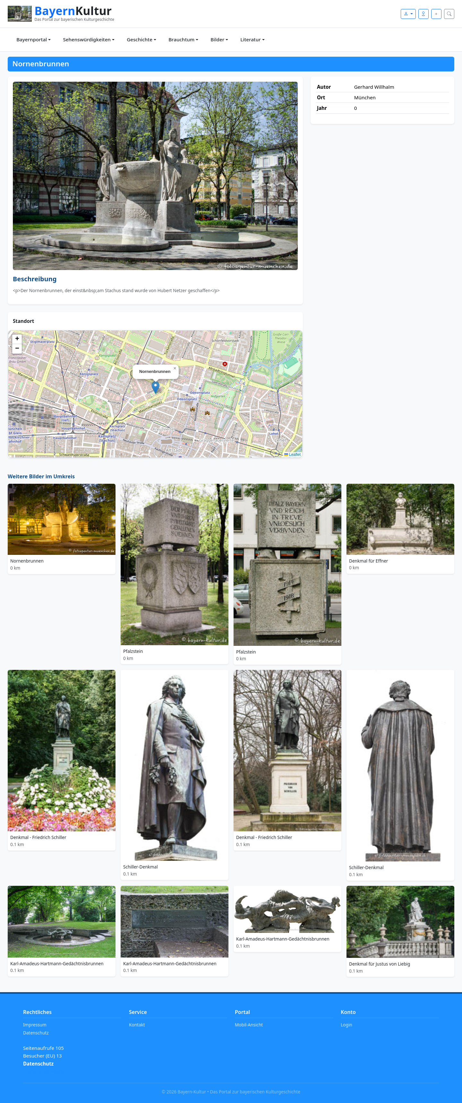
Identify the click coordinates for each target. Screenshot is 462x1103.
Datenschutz (36, 1033)
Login (346, 1025)
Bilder (217, 39)
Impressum (35, 1025)
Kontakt (137, 1025)
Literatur (250, 39)
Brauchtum (181, 39)
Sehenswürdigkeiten (86, 39)
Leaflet (292, 454)
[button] (155, 387)
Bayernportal (31, 39)
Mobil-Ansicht (249, 1025)
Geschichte (139, 39)
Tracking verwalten (44, 1071)
